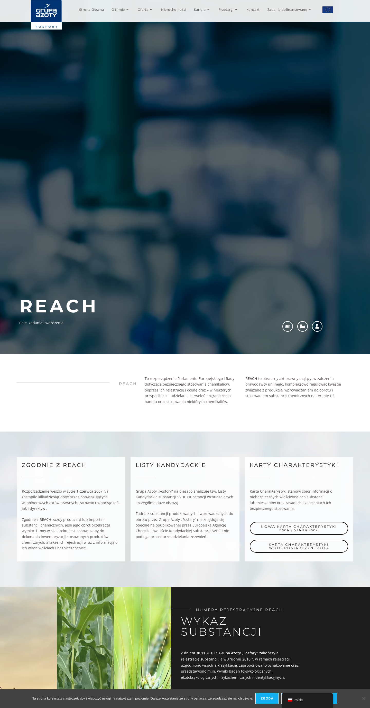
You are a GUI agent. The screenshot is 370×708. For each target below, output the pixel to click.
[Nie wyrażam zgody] (363, 698)
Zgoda (267, 699)
